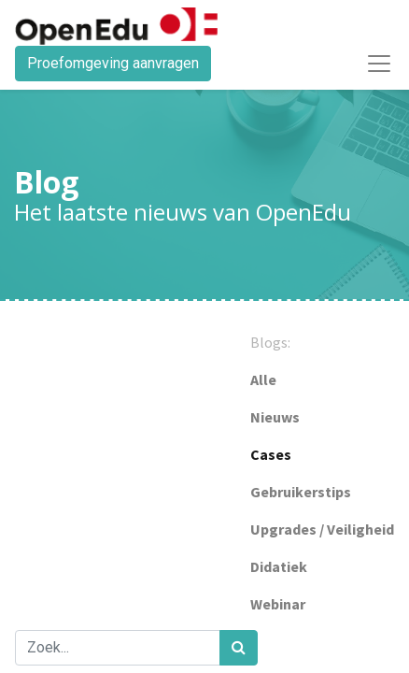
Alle (263, 379)
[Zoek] (238, 648)
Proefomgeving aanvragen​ (113, 63)
